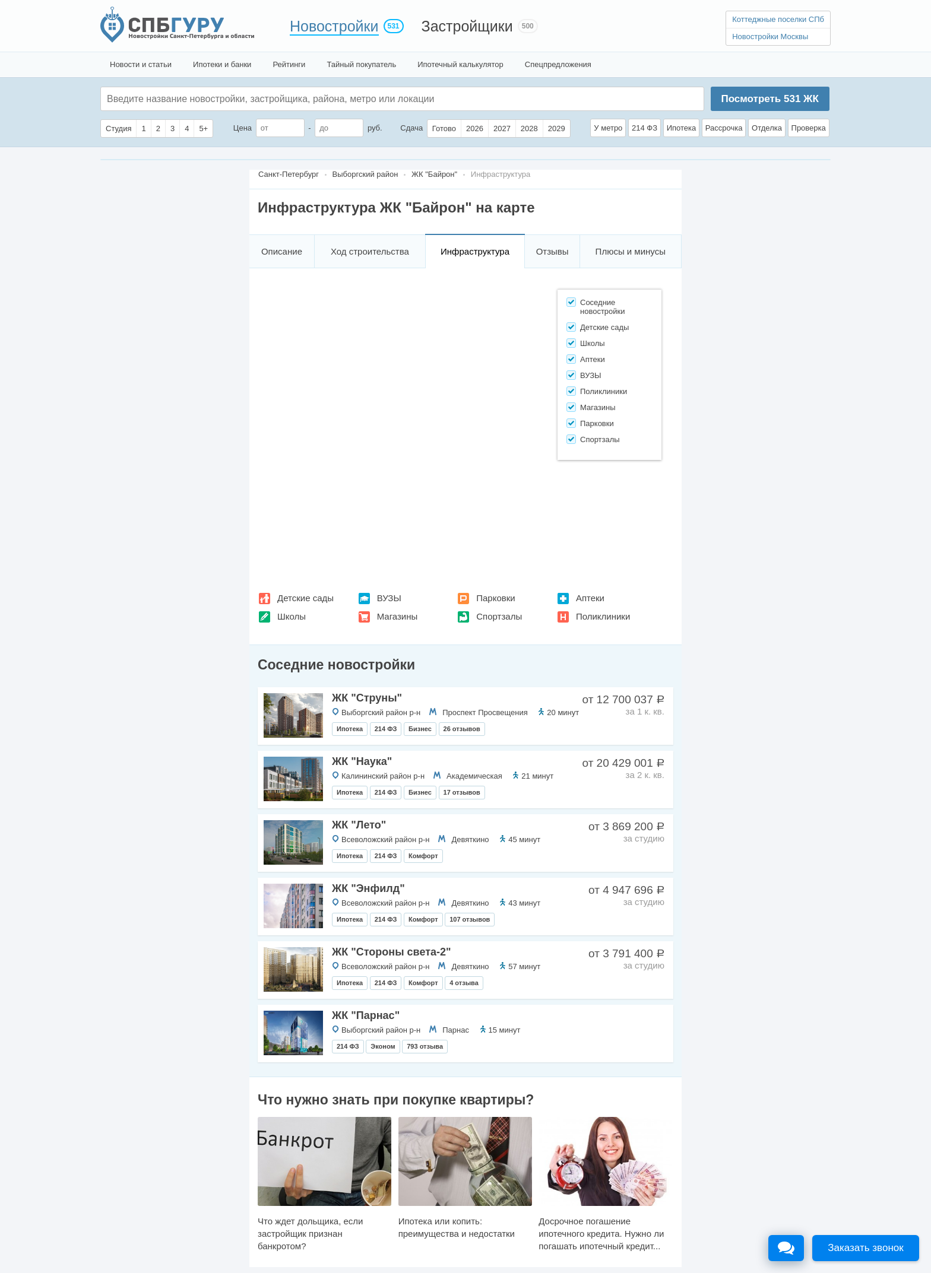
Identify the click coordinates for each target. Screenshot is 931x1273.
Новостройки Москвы (770, 36)
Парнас (455, 1030)
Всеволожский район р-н (385, 839)
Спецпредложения (558, 64)
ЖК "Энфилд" (368, 888)
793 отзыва (425, 1046)
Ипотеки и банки (222, 64)
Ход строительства (370, 251)
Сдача (411, 127)
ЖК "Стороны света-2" (391, 952)
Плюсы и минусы (631, 251)
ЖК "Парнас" (366, 1015)
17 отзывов (462, 792)
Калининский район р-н (383, 776)
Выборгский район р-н (380, 712)
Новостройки (334, 26)
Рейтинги (289, 64)
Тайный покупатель (361, 64)
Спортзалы (499, 616)
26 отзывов (462, 728)
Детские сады (305, 598)
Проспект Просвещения (485, 712)
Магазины (397, 616)
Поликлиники (603, 616)
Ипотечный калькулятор (460, 64)
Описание (281, 251)
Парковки (495, 598)
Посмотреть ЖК (769, 98)
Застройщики (467, 26)
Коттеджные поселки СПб (778, 19)
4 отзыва (464, 982)
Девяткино (470, 839)
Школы (291, 616)
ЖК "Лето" (359, 825)
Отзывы (552, 251)
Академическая (474, 776)
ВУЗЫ (389, 598)
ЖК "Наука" (362, 761)
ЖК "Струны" (367, 698)
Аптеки (590, 598)
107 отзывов (469, 919)
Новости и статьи (141, 64)
